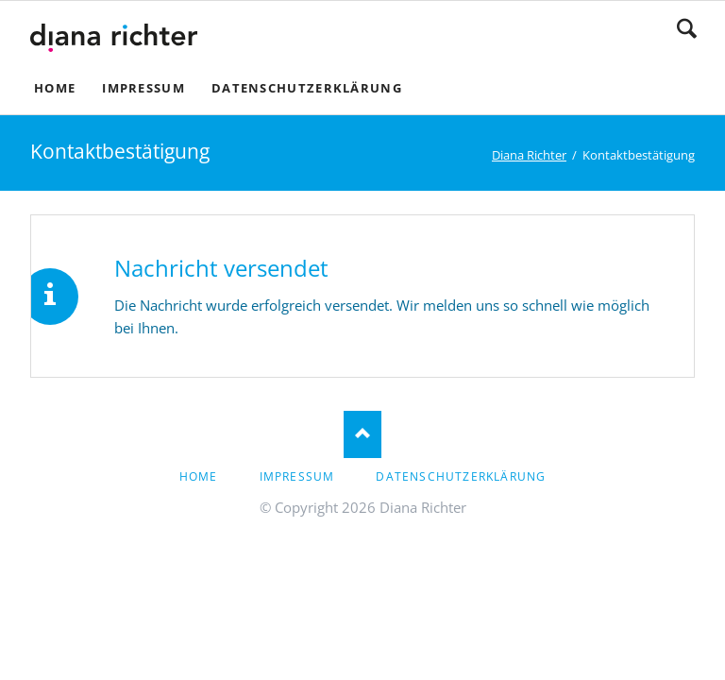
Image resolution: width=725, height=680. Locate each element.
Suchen (687, 28)
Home (198, 476)
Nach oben (362, 434)
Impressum (297, 476)
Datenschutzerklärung (461, 476)
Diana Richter (529, 154)
